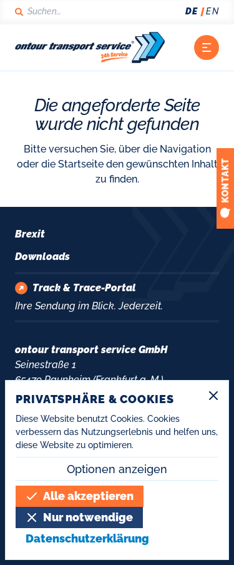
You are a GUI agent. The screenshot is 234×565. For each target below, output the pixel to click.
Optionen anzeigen (117, 469)
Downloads (42, 256)
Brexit (30, 234)
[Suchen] (45, 11)
